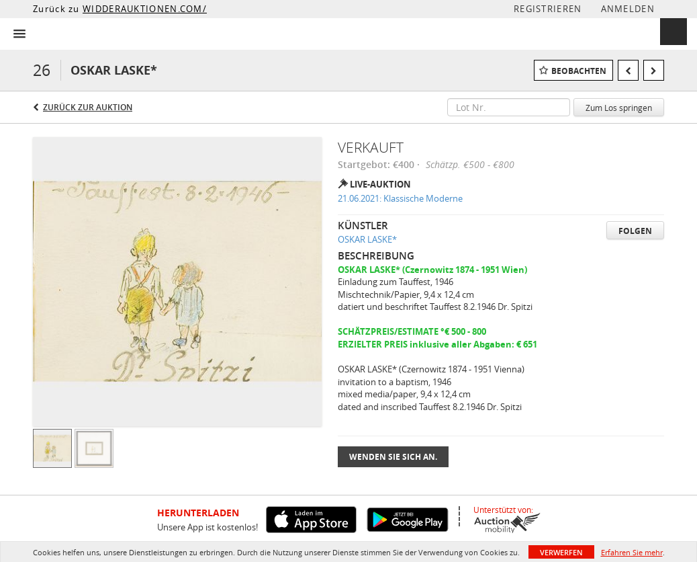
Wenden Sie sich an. (393, 457)
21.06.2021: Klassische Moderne (400, 198)
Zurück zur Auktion (87, 107)
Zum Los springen (619, 107)
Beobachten (578, 71)
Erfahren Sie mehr (632, 552)
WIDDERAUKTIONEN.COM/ (145, 9)
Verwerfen (561, 552)
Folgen (635, 231)
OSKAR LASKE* (367, 239)
